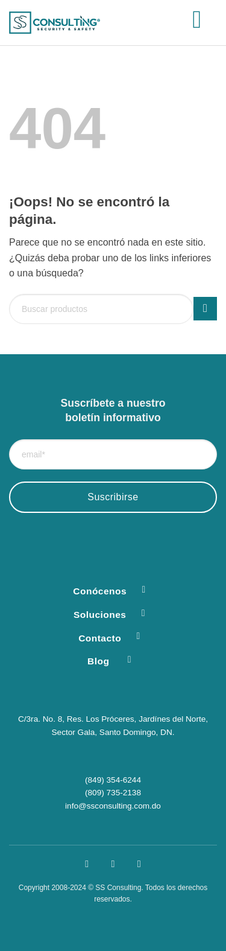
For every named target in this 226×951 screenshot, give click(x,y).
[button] (204, 22)
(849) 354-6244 (113, 779)
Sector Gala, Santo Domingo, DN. (113, 732)
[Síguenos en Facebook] (87, 863)
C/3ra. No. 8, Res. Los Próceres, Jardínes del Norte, (113, 719)
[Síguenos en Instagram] (113, 863)
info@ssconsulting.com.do (113, 805)
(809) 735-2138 (113, 792)
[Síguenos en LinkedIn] (138, 863)
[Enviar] (205, 308)
